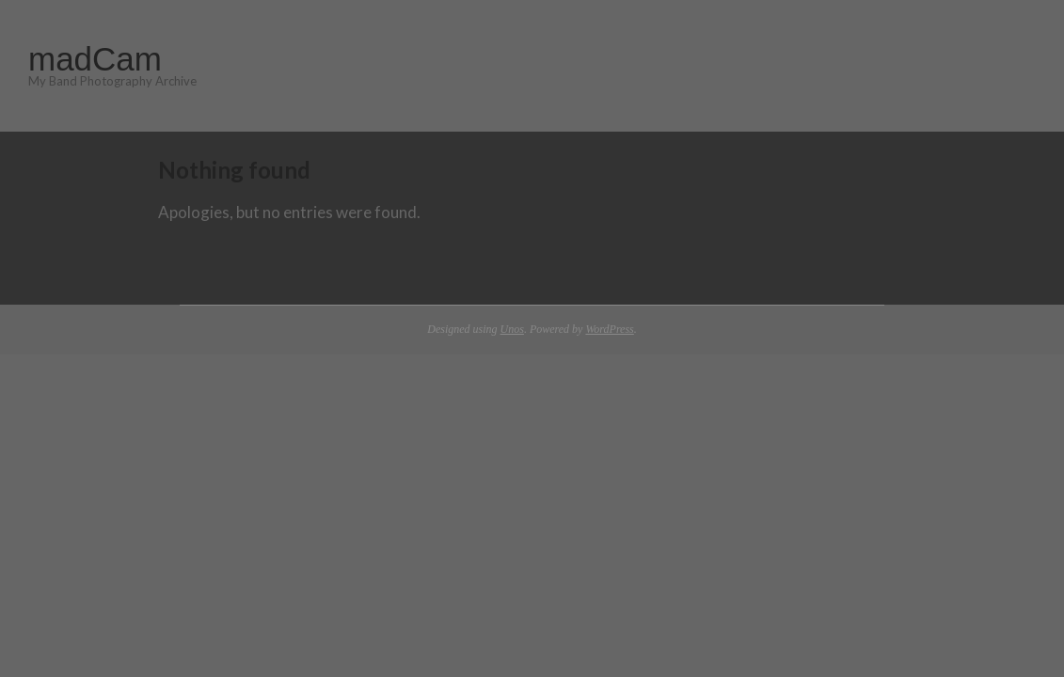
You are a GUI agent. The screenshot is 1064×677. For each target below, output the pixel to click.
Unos (512, 329)
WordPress (609, 329)
